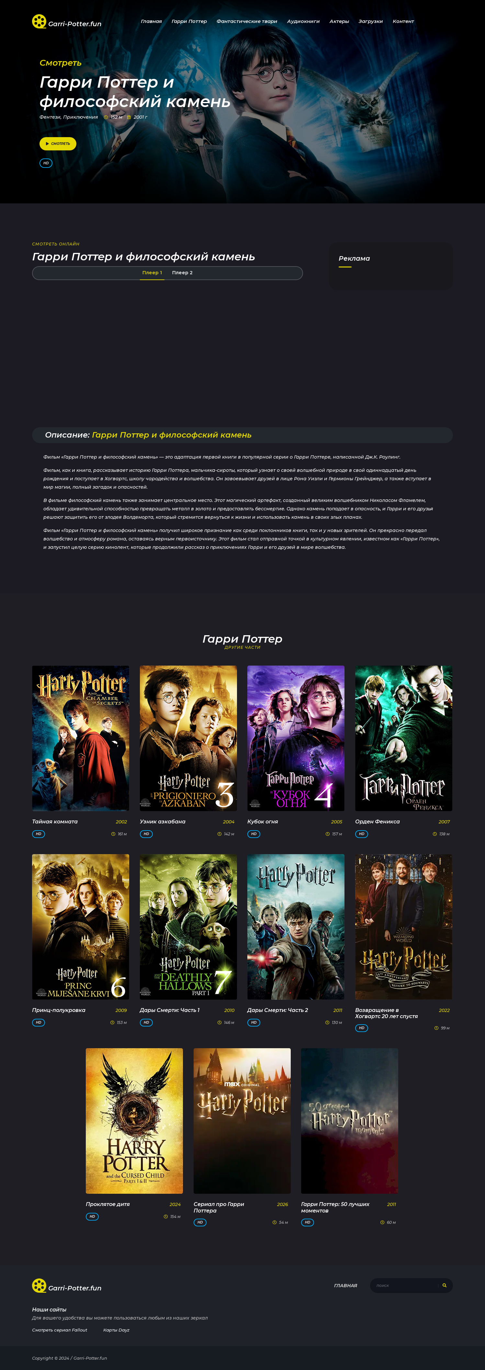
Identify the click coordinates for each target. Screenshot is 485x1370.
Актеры (339, 21)
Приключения (80, 117)
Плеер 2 (182, 273)
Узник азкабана (163, 822)
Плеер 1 (152, 273)
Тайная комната (55, 822)
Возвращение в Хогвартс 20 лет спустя (386, 1013)
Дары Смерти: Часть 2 (277, 1010)
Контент (403, 21)
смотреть (58, 144)
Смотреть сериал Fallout (59, 1329)
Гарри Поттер (189, 21)
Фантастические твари (247, 21)
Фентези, (50, 117)
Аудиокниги (303, 21)
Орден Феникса (377, 822)
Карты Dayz (116, 1329)
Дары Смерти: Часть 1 (169, 1010)
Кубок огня (262, 822)
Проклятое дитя (108, 1204)
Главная (151, 21)
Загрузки (371, 21)
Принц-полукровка (58, 1010)
